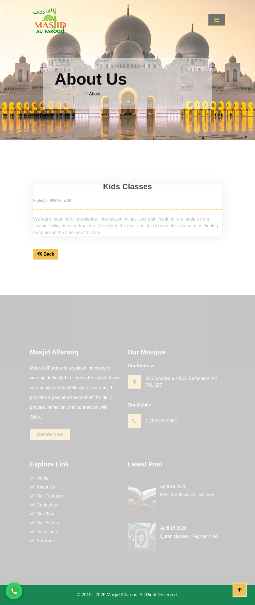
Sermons (42, 540)
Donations (43, 531)
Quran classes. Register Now (189, 536)
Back (45, 253)
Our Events (44, 522)
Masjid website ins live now (187, 494)
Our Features (46, 496)
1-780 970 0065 (161, 421)
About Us (42, 487)
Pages (81, 93)
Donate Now (50, 434)
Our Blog (42, 513)
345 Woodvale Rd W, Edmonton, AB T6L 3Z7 (182, 381)
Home (65, 93)
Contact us (44, 505)
